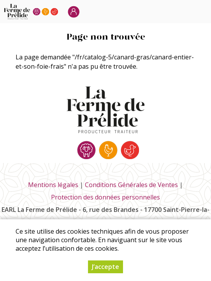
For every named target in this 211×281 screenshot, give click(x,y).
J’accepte (105, 266)
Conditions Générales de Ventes (131, 184)
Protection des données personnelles (105, 197)
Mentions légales (53, 184)
